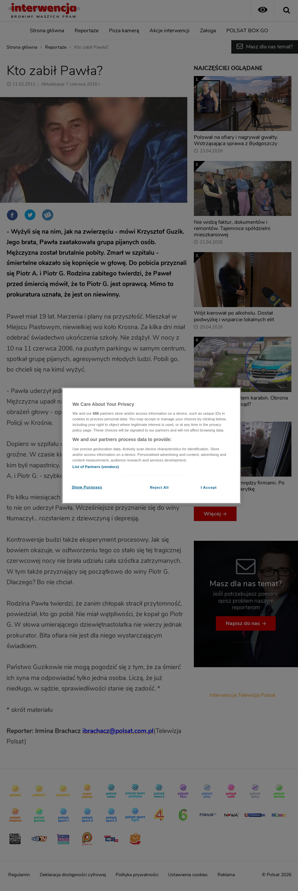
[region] (151, 445)
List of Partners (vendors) (95, 467)
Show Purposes (87, 487)
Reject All (159, 487)
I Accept (209, 487)
